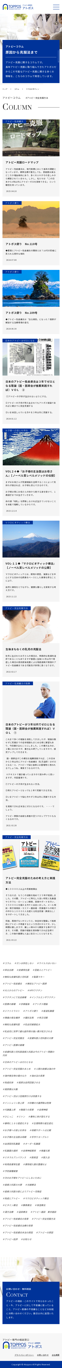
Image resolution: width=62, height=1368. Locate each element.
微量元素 (45, 1150)
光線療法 (31, 1184)
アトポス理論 (41, 1004)
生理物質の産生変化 (43, 1123)
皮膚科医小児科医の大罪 (41, 1038)
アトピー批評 (11, 1239)
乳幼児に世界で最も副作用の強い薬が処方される (28, 1031)
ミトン (22, 1116)
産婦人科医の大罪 (13, 1184)
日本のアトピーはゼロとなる (19, 1062)
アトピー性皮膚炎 (13, 983)
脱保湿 (34, 1157)
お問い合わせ (43, 1355)
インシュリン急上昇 (14, 1102)
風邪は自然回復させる (29, 1082)
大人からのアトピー (14, 990)
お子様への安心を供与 (15, 1130)
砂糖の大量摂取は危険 (40, 1102)
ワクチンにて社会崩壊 (15, 997)
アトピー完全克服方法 (44, 1218)
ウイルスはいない (47, 963)
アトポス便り (31, 1010)
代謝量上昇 (10, 1109)
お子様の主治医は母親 (15, 1136)
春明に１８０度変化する (16, 1123)
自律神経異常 (29, 1150)
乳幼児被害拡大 (32, 1024)
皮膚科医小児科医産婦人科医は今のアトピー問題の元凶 (28, 1053)
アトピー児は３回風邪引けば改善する (23, 1096)
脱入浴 (46, 1157)
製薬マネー (39, 976)
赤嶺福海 (25, 1004)
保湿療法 (41, 1205)
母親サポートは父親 (41, 1130)
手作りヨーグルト (40, 1136)
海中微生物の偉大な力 (15, 1075)
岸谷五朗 (9, 969)
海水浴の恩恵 (37, 1075)
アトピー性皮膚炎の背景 (16, 1218)
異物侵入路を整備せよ (36, 1164)
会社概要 (56, 1355)
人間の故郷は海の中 (45, 1068)
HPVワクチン (35, 990)
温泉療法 (23, 1211)
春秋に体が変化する (40, 1116)
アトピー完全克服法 (14, 1038)
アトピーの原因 (45, 1232)
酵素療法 (27, 1205)
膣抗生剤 (29, 1017)
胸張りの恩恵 (27, 1109)
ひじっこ (9, 1116)
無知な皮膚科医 (12, 1024)
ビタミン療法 (11, 1205)
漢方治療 (9, 1211)
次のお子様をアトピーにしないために (23, 1177)
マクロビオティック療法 (37, 1198)
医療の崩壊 (10, 1004)
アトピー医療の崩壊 (14, 1044)
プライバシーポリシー (24, 1355)
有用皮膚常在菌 (12, 1164)
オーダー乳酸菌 (32, 1143)
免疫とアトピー (12, 1198)
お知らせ (27, 1239)
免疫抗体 (9, 1082)
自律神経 (43, 1109)
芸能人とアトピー (43, 969)
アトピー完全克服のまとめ (18, 1068)
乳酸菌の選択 (11, 1150)
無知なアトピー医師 (37, 983)
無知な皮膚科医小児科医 (16, 976)
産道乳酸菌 (48, 1010)
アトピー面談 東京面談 (44, 1211)
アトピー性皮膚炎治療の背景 (19, 1225)
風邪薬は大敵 (11, 1089)
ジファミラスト (12, 1010)
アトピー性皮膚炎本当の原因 (19, 1232)
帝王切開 (43, 1017)
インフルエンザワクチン (43, 997)
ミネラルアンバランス (15, 1157)
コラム (8, 963)
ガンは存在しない (25, 963)
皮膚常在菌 (24, 969)
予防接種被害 (11, 1171)
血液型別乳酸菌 (12, 1143)
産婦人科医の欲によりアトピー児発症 (23, 1191)
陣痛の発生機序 (12, 1017)
